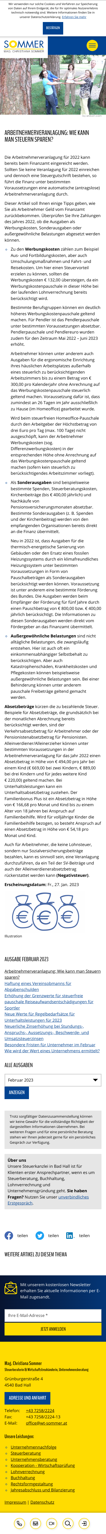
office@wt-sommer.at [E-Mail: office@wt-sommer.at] (46, 1423)
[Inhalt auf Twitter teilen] (51, 1235)
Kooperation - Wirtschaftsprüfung (43, 1465)
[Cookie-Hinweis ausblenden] (53, 28)
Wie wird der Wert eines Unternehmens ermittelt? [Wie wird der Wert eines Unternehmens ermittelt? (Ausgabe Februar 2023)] (52, 1051)
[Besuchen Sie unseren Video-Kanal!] (51, 1523)
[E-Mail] (53, 1315)
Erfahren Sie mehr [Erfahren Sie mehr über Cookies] (74, 17)
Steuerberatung (26, 1453)
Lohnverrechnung (28, 1471)
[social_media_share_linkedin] (81, 1235)
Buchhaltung (23, 1477)
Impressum (15, 1502)
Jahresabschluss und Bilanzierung (43, 1490)
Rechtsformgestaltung (32, 1484)
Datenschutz (42, 1502)
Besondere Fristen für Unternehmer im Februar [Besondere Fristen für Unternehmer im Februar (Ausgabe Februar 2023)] (50, 1045)
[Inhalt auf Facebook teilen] (20, 1235)
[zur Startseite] (24, 47)
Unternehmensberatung (34, 1459)
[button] (19, 1523)
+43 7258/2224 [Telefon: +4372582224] (40, 1410)
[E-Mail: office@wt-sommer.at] (35, 1523)
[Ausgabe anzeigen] (17, 1093)
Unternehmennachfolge (33, 1447)
